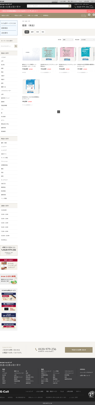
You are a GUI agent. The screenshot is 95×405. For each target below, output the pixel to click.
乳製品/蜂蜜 (17, 381)
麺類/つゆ (16, 371)
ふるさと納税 (63, 1)
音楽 (54, 375)
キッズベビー (56, 381)
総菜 (27, 373)
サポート (93, 1)
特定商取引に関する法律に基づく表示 (56, 397)
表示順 (59, 39)
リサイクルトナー (69, 371)
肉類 (3, 377)
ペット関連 (56, 371)
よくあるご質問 (73, 397)
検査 (27, 32)
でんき (80, 1)
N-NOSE (24, 72)
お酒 (15, 375)
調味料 (15, 379)
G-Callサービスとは (8, 23)
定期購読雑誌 (44, 375)
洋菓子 (4, 381)
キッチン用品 (44, 379)
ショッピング (54, 1)
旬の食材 (28, 375)
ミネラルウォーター (19, 373)
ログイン (89, 16)
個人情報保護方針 (20, 397)
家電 (42, 377)
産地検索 (28, 379)
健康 (26, 21)
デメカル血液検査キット (46, 72)
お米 (3, 371)
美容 (37, 32)
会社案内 (4, 33)
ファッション (56, 373)
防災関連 (67, 375)
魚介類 (4, 375)
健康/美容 (28, 383)
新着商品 (45, 15)
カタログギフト (30, 381)
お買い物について (85, 375)
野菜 (3, 379)
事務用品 (55, 379)
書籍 (54, 377)
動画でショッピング (46, 371)
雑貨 (42, 383)
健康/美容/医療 (68, 379)
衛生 (43, 32)
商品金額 (77, 39)
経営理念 (4, 28)
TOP (23, 21)
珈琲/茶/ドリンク (18, 377)
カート (94, 16)
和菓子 (4, 383)
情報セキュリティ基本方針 (35, 397)
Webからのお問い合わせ (79, 350)
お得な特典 (86, 1)
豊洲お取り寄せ (30, 377)
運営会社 (2, 397)
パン (15, 383)
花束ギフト (44, 373)
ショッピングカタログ (86, 372)
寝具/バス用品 (44, 381)
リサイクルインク (69, 373)
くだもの (4, 373)
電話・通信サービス (72, 1)
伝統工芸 (55, 383)
